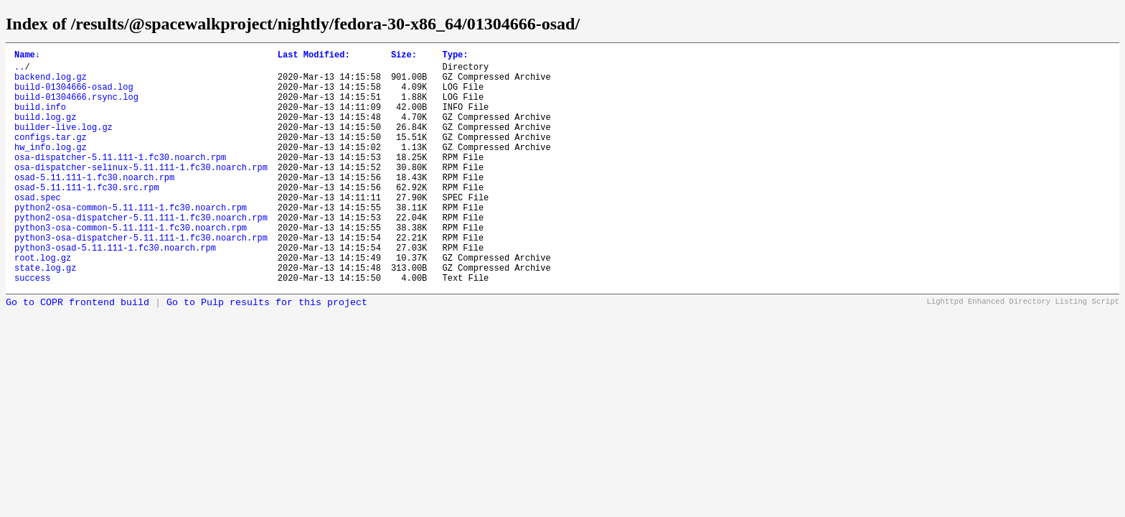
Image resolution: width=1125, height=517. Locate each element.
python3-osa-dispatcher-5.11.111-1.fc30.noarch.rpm (141, 278)
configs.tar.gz (50, 156)
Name (27, 56)
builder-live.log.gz (63, 144)
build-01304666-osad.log (73, 95)
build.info (40, 119)
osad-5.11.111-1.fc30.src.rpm (86, 217)
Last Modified (314, 56)
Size (404, 56)
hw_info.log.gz (50, 168)
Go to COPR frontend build (77, 352)
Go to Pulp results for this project (266, 352)
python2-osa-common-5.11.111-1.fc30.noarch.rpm (130, 242)
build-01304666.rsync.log (76, 107)
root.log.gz (42, 303)
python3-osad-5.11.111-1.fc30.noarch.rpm (115, 290)
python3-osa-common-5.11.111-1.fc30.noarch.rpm (130, 266)
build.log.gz (45, 132)
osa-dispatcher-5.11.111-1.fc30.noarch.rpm (120, 180)
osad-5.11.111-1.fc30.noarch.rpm (94, 205)
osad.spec (37, 229)
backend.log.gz (50, 83)
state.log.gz (45, 315)
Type (455, 56)
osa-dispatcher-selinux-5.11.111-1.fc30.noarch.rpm (141, 193)
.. (19, 71)
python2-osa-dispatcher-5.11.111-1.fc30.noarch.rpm (141, 254)
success (32, 327)
